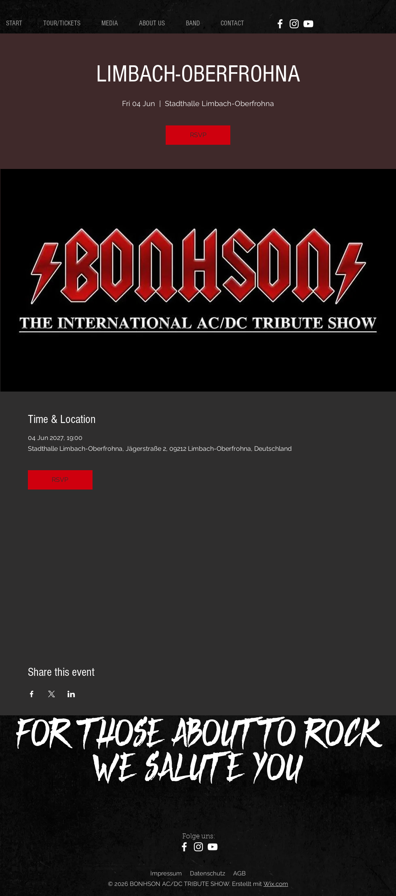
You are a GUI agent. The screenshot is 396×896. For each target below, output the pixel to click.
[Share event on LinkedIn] (71, 694)
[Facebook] (280, 24)
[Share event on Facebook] (32, 694)
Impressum (166, 873)
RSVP (198, 135)
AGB (239, 873)
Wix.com (275, 884)
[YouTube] (308, 24)
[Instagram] (294, 24)
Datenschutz (207, 873)
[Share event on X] (51, 694)
